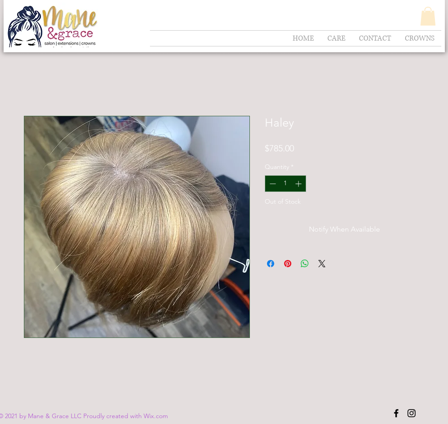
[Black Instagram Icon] (411, 413)
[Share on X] (322, 263)
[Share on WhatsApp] (304, 263)
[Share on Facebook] (270, 263)
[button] (428, 16)
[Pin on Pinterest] (287, 263)
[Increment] (299, 183)
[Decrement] (271, 183)
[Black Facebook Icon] (396, 413)
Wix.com (156, 416)
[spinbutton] (285, 183)
